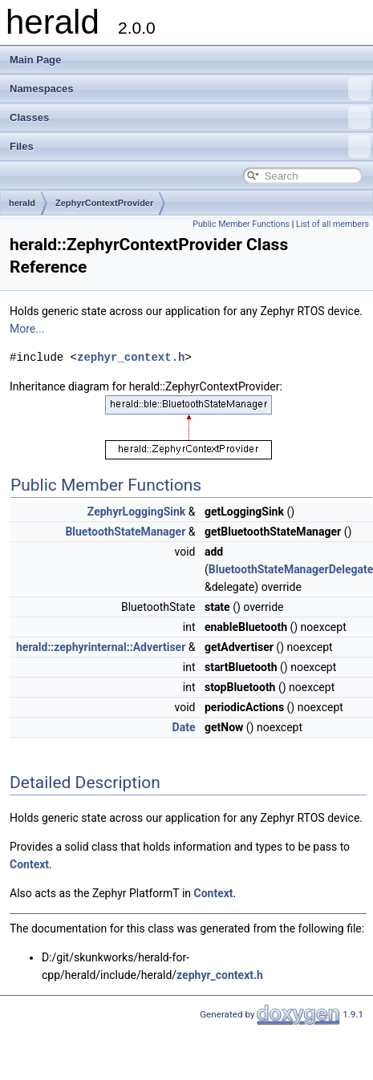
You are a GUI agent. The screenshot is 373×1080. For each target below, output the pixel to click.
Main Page (35, 60)
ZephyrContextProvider (104, 203)
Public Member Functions (241, 224)
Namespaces (190, 89)
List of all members (332, 224)
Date (184, 727)
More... (27, 328)
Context (29, 864)
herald (22, 203)
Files (190, 147)
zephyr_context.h (130, 357)
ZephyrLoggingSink (136, 511)
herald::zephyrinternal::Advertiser (100, 647)
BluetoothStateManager (125, 531)
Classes (190, 118)
